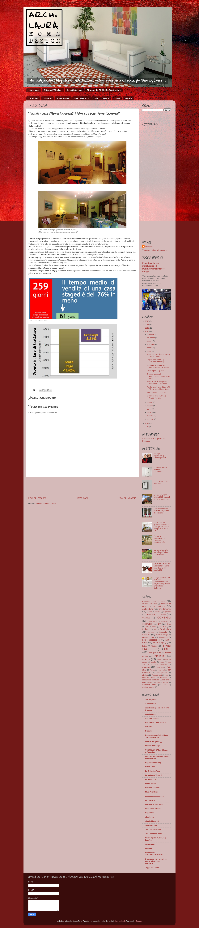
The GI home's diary (153, 834)
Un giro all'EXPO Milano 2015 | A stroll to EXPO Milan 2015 (162, 497)
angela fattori (150, 714)
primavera (163, 677)
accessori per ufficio (149, 604)
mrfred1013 (150, 800)
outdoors (146, 667)
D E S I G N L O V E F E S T (156, 723)
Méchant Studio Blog (154, 804)
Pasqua (152, 670)
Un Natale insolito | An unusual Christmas (161, 470)
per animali (161, 670)
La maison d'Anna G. (154, 775)
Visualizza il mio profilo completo (154, 250)
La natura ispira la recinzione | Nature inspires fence (161, 552)
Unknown (149, 246)
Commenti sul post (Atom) (46, 503)
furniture (146, 634)
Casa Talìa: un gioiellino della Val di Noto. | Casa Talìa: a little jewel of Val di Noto (161, 527)
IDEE (96, 98)
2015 (147, 331)
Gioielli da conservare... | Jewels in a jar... (156, 397)
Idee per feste (155, 653)
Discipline (149, 731)
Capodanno (167, 612)
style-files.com (151, 825)
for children (165, 629)
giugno (150, 402)
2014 (147, 423)
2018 (147, 321)
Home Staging (63, 98)
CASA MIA (33, 98)
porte (166, 675)
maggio (150, 406)
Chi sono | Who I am (53, 90)
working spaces (148, 687)
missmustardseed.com (154, 796)
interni (146, 659)
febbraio (150, 416)
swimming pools (149, 685)
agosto (150, 348)
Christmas (146, 618)
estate (154, 627)
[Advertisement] (82, 486)
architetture (147, 609)
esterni (106, 98)
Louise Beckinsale (152, 788)
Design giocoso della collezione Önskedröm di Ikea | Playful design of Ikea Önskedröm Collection (162, 583)
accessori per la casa (153, 601)
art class (149, 612)
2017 (147, 325)
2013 (147, 427)
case (163, 614)
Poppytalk (149, 813)
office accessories (161, 664)
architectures (159, 606)
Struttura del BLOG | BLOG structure (104, 90)
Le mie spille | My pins (155, 371)
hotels (144, 646)
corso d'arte (153, 621)
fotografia (163, 632)
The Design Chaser (153, 830)
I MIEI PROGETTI (82, 98)
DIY (160, 624)
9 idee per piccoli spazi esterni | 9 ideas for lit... (158, 355)
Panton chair (160, 667)
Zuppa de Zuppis (152, 868)
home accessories (151, 640)
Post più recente (37, 498)
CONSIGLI (47, 98)
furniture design (162, 635)
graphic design (148, 637)
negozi (162, 662)
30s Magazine (150, 699)
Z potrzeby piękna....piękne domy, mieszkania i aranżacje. (156, 861)
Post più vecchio (127, 498)
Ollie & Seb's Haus (153, 809)
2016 (147, 328)
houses (154, 646)
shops (150, 682)
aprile (149, 409)
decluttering (164, 621)
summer (165, 682)
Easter (147, 627)
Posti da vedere (148, 677)
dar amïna (149, 727)
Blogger (139, 921)
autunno (157, 612)
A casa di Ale (150, 704)
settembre (151, 345)
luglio (149, 351)
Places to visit (157, 675)
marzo (150, 412)
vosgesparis (150, 844)
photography (162, 673)
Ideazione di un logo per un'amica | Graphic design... (158, 366)
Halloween (163, 637)
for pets (151, 632)
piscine (145, 675)
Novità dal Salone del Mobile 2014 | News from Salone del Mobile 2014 (162, 567)
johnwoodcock (119, 921)
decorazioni (147, 624)
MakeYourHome (151, 792)
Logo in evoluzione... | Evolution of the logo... (156, 361)
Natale (153, 662)
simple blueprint (152, 821)
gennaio (150, 419)
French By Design (152, 746)
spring (157, 682)
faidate (117, 98)
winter (165, 685)
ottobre (150, 341)
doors (169, 624)
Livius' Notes (150, 783)
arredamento (165, 609)
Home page (34, 90)
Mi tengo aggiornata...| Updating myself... (161, 456)
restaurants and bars (150, 680)
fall (155, 629)
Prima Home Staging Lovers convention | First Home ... (158, 383)
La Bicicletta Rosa (152, 771)
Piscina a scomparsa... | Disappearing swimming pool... (160, 539)
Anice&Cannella (152, 718)
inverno (159, 659)
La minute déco (151, 779)
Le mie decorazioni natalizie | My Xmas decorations (161, 511)
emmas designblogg (153, 742)
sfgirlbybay (150, 817)
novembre (151, 338)
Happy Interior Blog (153, 763)
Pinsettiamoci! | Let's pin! (156, 393)
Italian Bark (150, 767)
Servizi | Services (74, 90)
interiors (128, 98)
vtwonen (148, 848)
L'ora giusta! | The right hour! (160, 482)
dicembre (151, 334)
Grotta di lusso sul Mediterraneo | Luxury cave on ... (158, 376)
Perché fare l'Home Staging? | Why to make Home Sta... (158, 388)
